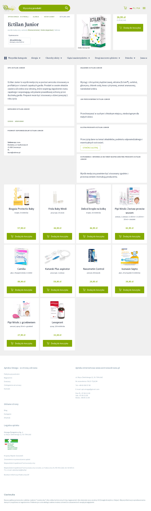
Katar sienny (49, 16)
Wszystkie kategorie (16, 58)
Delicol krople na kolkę (93, 208)
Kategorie (7, 414)
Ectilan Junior (66, 16)
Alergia (36, 16)
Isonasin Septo (130, 269)
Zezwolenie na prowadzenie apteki (17, 459)
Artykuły (7, 418)
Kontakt (7, 389)
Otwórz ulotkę (90, 147)
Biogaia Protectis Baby (21, 208)
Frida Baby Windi (57, 208)
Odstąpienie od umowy (12, 385)
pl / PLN (134, 8)
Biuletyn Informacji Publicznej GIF (16, 475)
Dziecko (130, 58)
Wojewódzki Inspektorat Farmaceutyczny (19, 463)
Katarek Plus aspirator (57, 269)
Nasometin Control (93, 269)
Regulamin (8, 378)
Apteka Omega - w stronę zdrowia (18, 16)
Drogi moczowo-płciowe (108, 58)
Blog (5, 410)
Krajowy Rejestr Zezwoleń (13, 456)
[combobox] (55, 8)
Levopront (57, 322)
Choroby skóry (54, 58)
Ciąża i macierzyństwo (79, 58)
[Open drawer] (144, 8)
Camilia (21, 269)
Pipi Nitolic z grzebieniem (21, 322)
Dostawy (7, 381)
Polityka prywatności (12, 374)
